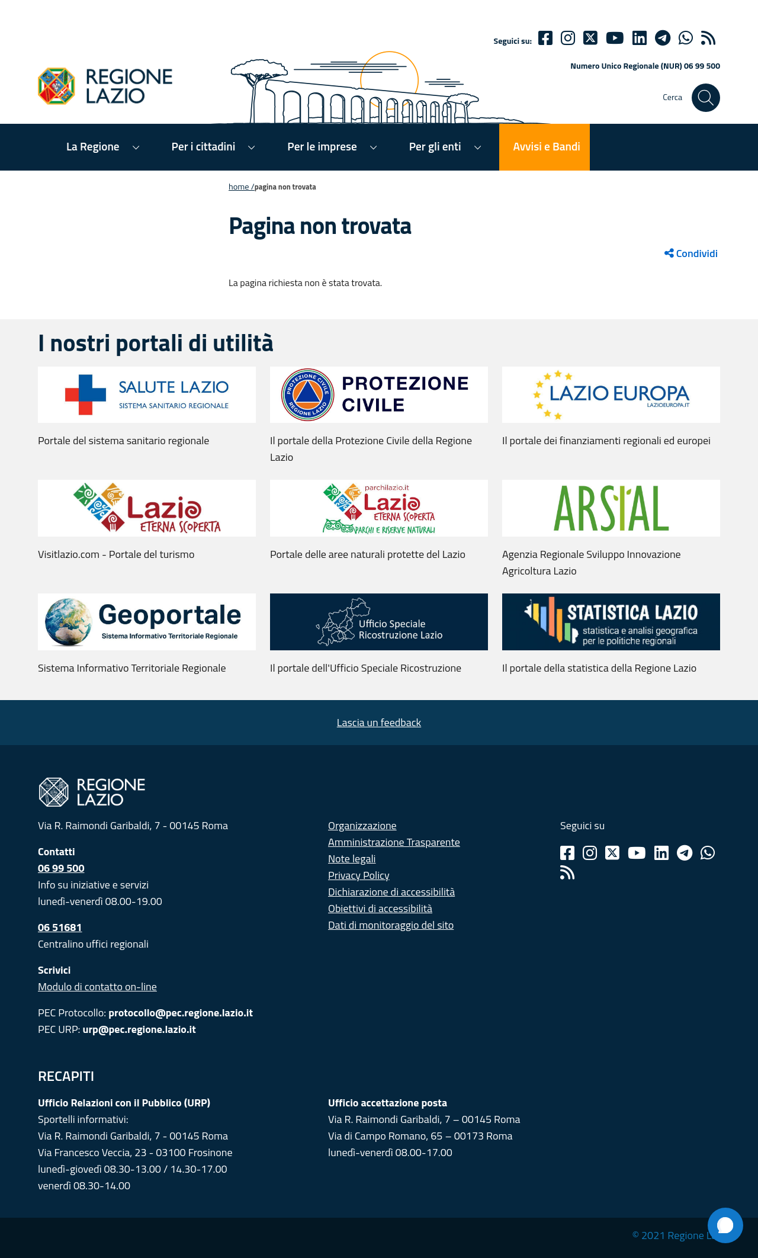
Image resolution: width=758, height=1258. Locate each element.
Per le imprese (321, 146)
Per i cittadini (204, 146)
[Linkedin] (639, 37)
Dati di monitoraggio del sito (391, 925)
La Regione (93, 146)
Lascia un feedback (379, 722)
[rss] (708, 37)
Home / (242, 186)
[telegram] (662, 37)
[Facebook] (545, 37)
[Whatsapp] (686, 37)
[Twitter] (590, 37)
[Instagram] (568, 37)
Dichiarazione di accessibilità (391, 892)
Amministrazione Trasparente (394, 842)
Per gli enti (435, 146)
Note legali (352, 859)
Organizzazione (362, 825)
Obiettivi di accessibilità (380, 908)
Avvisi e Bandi (546, 146)
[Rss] (567, 872)
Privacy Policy (359, 875)
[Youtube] (615, 37)
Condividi (691, 253)
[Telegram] (684, 852)
